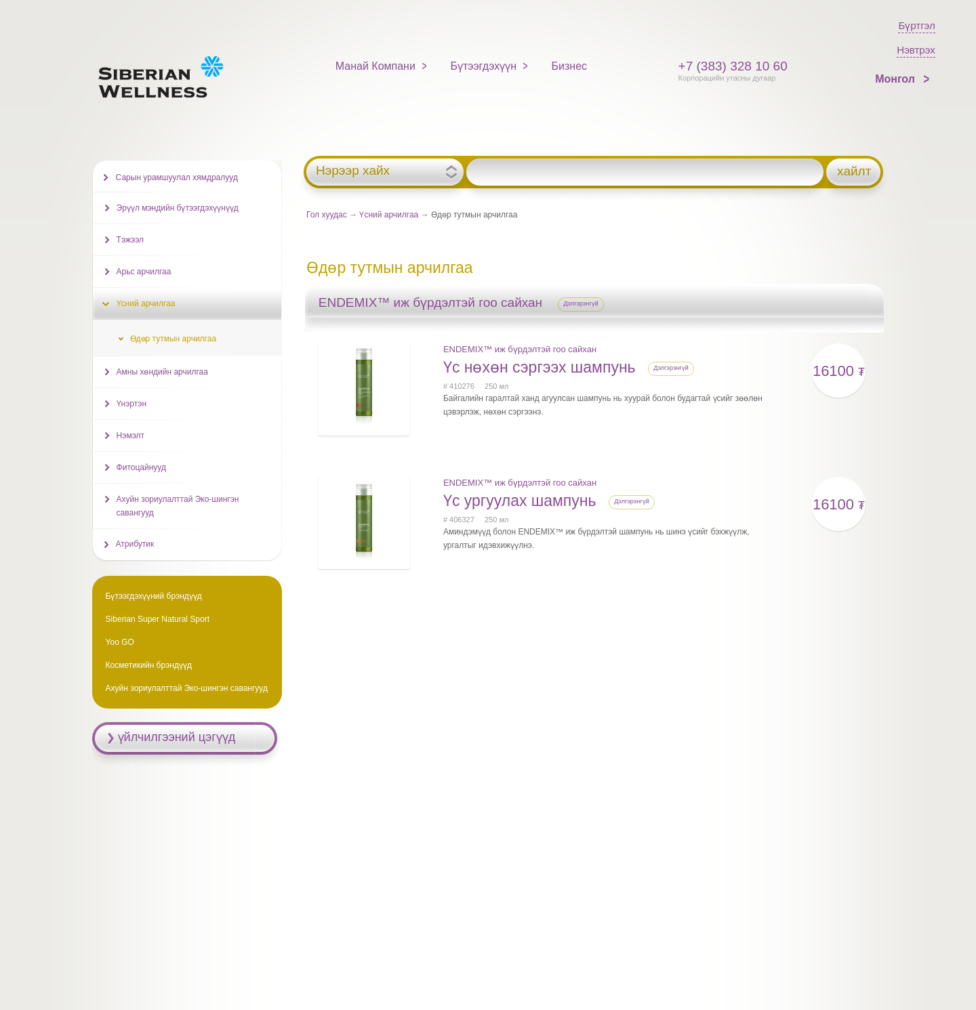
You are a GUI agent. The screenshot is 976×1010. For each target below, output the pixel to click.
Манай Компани (375, 66)
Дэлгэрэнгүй (580, 303)
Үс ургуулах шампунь (522, 500)
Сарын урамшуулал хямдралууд (177, 177)
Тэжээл (130, 240)
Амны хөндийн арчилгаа (162, 372)
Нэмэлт (130, 435)
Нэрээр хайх (353, 170)
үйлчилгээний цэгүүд (177, 737)
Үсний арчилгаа (388, 214)
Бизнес (570, 66)
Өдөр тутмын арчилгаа (173, 338)
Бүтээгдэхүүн (483, 66)
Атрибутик (135, 544)
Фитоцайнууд (141, 467)
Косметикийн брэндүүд (149, 665)
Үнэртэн (131, 403)
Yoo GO (120, 642)
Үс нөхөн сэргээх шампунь (541, 367)
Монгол (896, 79)
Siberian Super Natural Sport (157, 619)
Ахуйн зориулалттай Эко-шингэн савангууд (178, 506)
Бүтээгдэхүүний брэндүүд (154, 596)
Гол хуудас (326, 214)
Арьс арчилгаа (144, 271)
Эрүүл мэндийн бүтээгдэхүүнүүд (178, 208)
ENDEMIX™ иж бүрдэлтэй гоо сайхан (519, 349)
